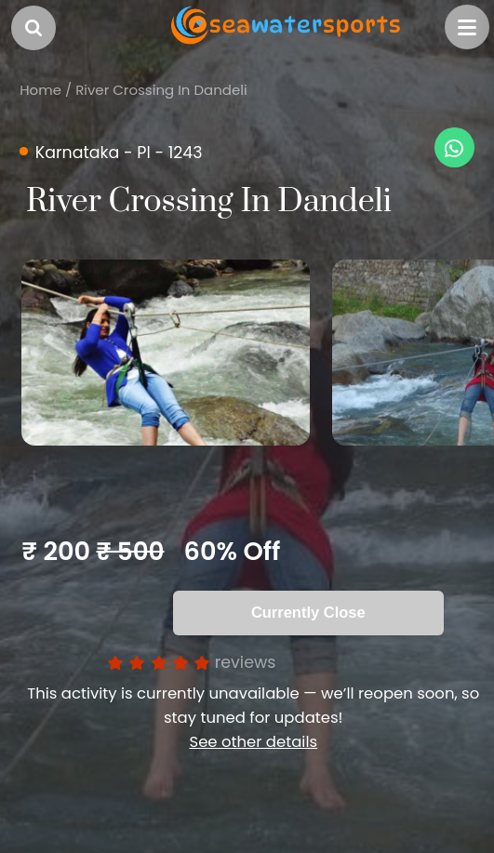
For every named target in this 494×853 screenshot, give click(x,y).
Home (40, 90)
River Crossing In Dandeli (161, 90)
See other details (253, 742)
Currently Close (308, 612)
